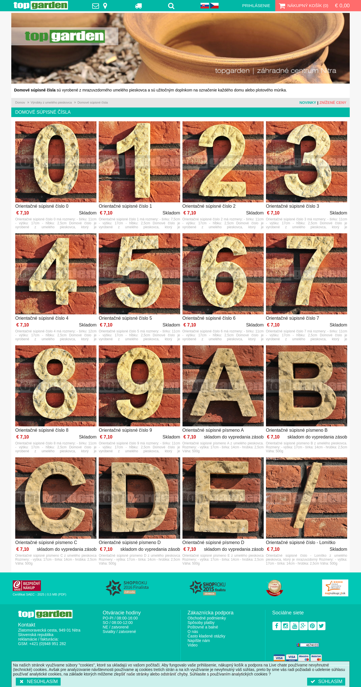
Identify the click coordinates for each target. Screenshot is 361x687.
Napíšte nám (199, 640)
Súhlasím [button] (326, 681)
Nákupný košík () (303, 5)
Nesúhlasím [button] (38, 681)
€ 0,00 (342, 5)
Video (193, 645)
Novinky (308, 102)
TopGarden (41, 5)
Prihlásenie (256, 5)
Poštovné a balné (203, 627)
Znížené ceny (333, 102)
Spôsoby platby (201, 622)
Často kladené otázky (206, 636)
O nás (193, 631)
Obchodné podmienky (207, 618)
